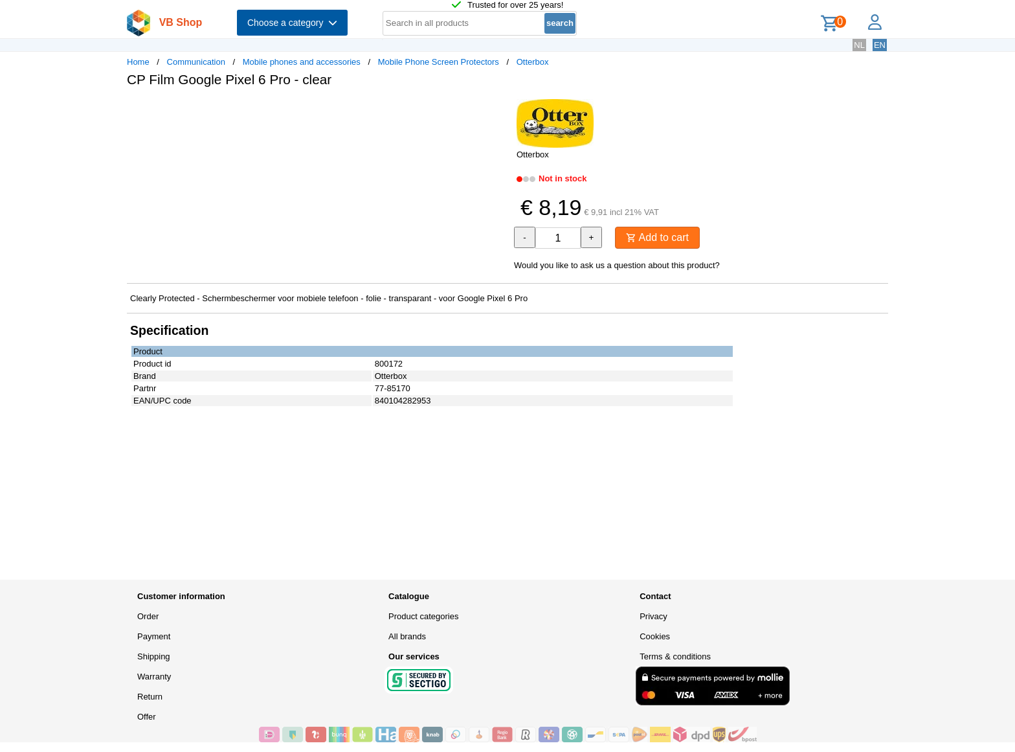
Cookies (655, 636)
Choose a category (292, 22)
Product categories (423, 616)
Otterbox (533, 62)
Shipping (153, 656)
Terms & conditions (675, 656)
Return (149, 696)
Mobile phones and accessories (302, 62)
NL (859, 45)
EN (880, 45)
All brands (407, 636)
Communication (196, 62)
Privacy (653, 616)
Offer (146, 717)
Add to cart (657, 237)
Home (138, 62)
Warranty (154, 676)
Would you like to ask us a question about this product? (617, 265)
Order (148, 616)
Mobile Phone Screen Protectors (438, 62)
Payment (153, 636)
